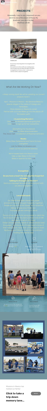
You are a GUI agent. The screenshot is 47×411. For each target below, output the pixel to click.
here (13, 220)
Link (33, 257)
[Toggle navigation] (45, 2)
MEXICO (36, 396)
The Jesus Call (9, 232)
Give (6, 307)
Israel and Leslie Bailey (11, 2)
